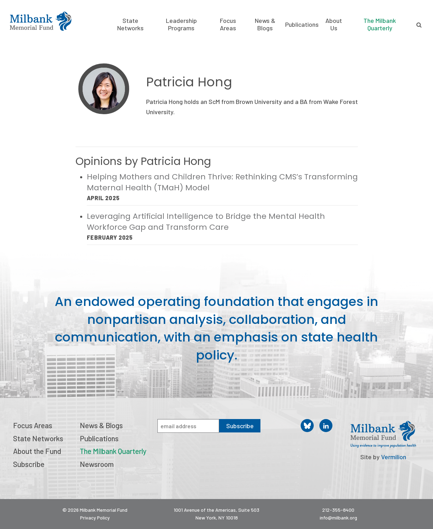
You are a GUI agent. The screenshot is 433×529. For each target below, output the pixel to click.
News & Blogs (265, 24)
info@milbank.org (338, 518)
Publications (302, 24)
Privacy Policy (95, 518)
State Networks (130, 24)
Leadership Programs (181, 24)
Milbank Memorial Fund (41, 21)
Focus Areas (228, 24)
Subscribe (28, 464)
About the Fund (37, 451)
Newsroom (97, 464)
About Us (333, 24)
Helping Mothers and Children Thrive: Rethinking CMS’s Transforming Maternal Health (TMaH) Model (222, 182)
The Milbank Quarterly (379, 24)
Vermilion (393, 457)
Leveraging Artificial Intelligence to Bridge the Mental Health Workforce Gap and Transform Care (206, 222)
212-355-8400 (338, 510)
